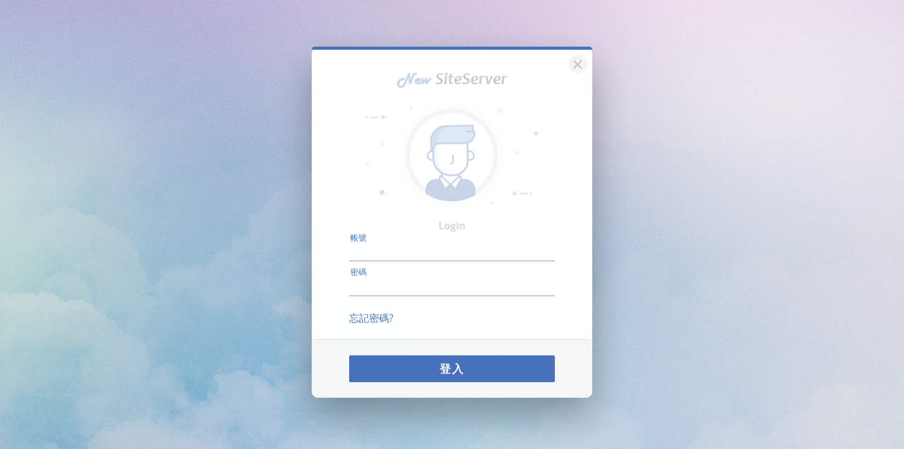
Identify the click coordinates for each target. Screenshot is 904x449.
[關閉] (576, 56)
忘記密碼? (371, 310)
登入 (452, 361)
